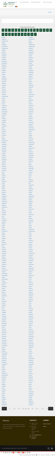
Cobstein (4, 305)
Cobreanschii (5, 279)
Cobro (3, 297)
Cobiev (3, 183)
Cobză (3, 395)
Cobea (30, 133)
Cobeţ (30, 175)
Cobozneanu (4, 273)
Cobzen (30, 382)
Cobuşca (31, 356)
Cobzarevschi (5, 375)
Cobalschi (31, 74)
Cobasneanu (4, 111)
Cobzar (30, 371)
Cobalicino (4, 55)
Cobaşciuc (31, 124)
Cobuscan (4, 330)
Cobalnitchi (31, 72)
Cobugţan (4, 312)
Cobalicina (31, 54)
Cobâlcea (31, 401)
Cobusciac (31, 334)
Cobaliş (30, 66)
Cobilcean (31, 188)
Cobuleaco (4, 316)
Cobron (3, 299)
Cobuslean (4, 342)
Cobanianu (4, 90)
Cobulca (3, 314)
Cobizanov (31, 220)
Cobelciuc (31, 140)
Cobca (3, 127)
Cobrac (30, 273)
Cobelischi (31, 157)
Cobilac (3, 185)
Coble (3, 227)
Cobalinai (4, 57)
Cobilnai (30, 205)
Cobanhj (3, 89)
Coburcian (4, 325)
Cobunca (31, 323)
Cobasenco (4, 105)
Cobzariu (4, 378)
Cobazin (3, 124)
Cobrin (30, 281)
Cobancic (4, 83)
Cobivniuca (4, 220)
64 (23, 408)
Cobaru (30, 102)
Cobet (3, 172)
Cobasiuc (4, 107)
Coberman (4, 166)
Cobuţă (3, 366)
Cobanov (31, 92)
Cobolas (30, 246)
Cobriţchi (31, 292)
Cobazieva (31, 122)
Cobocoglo (4, 244)
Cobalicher (31, 50)
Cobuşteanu (31, 364)
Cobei (3, 137)
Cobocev (31, 242)
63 (19, 408)
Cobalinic (31, 59)
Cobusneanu (4, 345)
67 (33, 408)
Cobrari (3, 277)
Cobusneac (4, 343)
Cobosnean (31, 268)
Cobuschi (4, 334)
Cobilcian (31, 190)
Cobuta (3, 347)
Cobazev (31, 120)
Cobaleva (31, 37)
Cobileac (4, 194)
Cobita (30, 216)
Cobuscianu (31, 336)
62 (14, 408)
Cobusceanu (31, 332)
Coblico (30, 234)
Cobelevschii (31, 148)
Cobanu (3, 98)
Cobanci (30, 81)
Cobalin (30, 55)
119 (47, 408)
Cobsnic (3, 303)
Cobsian (30, 301)
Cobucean (31, 308)
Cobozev (31, 271)
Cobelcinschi (4, 140)
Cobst (30, 303)
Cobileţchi (31, 201)
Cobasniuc (31, 113)
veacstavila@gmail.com (36, 434)
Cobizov (3, 223)
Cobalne (30, 68)
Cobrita (3, 288)
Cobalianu (31, 48)
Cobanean (4, 85)
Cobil (30, 183)
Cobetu (3, 174)
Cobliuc (30, 238)
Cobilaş (30, 186)
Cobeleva (4, 148)
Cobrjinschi (31, 294)
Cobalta (3, 76)
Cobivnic (30, 218)
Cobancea (4, 81)
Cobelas (3, 138)
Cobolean (31, 255)
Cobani (30, 89)
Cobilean (31, 194)
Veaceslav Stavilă (47, 423)
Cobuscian (4, 336)
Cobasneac (4, 109)
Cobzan (3, 371)
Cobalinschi (4, 63)
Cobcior (30, 131)
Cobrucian (31, 299)
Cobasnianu (4, 113)
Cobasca (31, 103)
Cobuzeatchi (4, 353)
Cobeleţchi (4, 150)
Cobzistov (4, 390)
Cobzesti (4, 384)
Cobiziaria (31, 222)
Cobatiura (4, 118)
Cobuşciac (4, 360)
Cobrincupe (4, 282)
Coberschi (4, 168)
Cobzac (30, 367)
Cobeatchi (4, 135)
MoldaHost (24, 448)
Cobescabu (31, 168)
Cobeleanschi (32, 142)
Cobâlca (3, 401)
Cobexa (30, 174)
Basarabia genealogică (35, 2)
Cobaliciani (4, 54)
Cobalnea (4, 70)
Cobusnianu (31, 345)
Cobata (3, 116)
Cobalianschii (32, 46)
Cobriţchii (4, 294)
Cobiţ (30, 223)
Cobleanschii (4, 231)
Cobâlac (3, 397)
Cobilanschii (31, 185)
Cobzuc (3, 393)
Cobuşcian (31, 360)
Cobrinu (30, 286)
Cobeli (30, 150)
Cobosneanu (4, 270)
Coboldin (4, 255)
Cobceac (4, 129)
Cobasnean (31, 109)
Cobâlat (30, 397)
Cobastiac (4, 114)
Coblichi (3, 234)
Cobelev (30, 146)
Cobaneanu (31, 85)
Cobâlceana (31, 402)
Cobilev (30, 199)
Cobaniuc (4, 92)
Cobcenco (4, 131)
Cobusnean (31, 343)
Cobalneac (31, 70)
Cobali (30, 41)
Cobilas (3, 186)
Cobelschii (31, 161)
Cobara (3, 100)
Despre (4, 2)
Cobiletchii (4, 199)
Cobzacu (4, 369)
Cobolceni (4, 249)
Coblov (3, 240)
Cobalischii (31, 65)
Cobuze (30, 351)
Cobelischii (4, 159)
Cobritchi (31, 288)
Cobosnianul (31, 270)
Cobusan (4, 329)
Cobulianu (4, 319)
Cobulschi (4, 321)
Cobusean (31, 338)
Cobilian (30, 203)
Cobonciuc (4, 264)
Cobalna (3, 68)
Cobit (3, 216)
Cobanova (4, 94)
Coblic (30, 233)
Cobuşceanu (31, 358)
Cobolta (30, 262)
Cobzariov (4, 377)
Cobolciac (31, 249)
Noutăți (4, 6)
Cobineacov (31, 209)
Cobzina (30, 388)
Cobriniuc (31, 282)
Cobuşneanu (4, 364)
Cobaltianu (4, 78)
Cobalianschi (4, 46)
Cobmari (4, 242)
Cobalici (3, 52)
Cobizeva (4, 222)
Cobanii (30, 90)
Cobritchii (4, 290)
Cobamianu (4, 79)
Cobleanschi (31, 229)
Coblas (30, 225)
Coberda (4, 164)
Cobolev (3, 257)
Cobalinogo (31, 61)
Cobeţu (3, 177)
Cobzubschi (31, 391)
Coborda (4, 266)
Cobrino (3, 284)
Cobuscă (4, 338)
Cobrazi (30, 277)
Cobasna (31, 107)
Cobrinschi (31, 284)
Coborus (4, 268)
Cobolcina (4, 253)
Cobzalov (31, 369)
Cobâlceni (31, 404)
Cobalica (4, 50)
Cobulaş (30, 312)
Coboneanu (31, 264)
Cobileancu (4, 196)
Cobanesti (31, 87)
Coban (30, 79)
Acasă (49, 12)
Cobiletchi (31, 198)
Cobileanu (4, 198)
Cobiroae (4, 212)
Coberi (30, 164)
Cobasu (30, 114)
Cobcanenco (31, 127)
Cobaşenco (4, 126)
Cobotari (4, 271)
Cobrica (3, 281)
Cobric (30, 279)
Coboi (3, 246)
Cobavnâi (4, 120)
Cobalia (3, 42)
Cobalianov (4, 44)
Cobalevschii (31, 39)
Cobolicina (4, 258)
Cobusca (31, 329)
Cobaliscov (4, 66)
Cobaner (4, 87)
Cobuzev (31, 353)
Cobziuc (30, 390)
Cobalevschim (5, 41)
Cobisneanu (31, 214)
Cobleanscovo (32, 231)
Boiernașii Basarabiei (13, 2)
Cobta (30, 305)
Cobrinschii (4, 286)
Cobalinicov (4, 61)
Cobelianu (4, 151)
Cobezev (4, 175)
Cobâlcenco (4, 404)
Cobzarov (31, 378)
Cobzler (3, 391)
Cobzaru (4, 380)
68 (37, 408)
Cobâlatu (4, 399)
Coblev (3, 233)
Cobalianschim (5, 48)
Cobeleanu (4, 144)
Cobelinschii (31, 155)
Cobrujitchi (4, 301)
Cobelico (4, 153)
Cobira (30, 210)
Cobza (3, 367)
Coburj (3, 327)
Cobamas (31, 78)
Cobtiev (3, 306)
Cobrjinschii (4, 295)
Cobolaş (3, 247)
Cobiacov (31, 179)
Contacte (11, 6)
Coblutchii (31, 240)
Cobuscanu (31, 330)
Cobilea (30, 192)
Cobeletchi (4, 146)
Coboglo (30, 244)
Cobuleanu (4, 318)
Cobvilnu (30, 366)
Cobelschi (4, 161)
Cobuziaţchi (4, 354)
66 (28, 408)
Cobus (30, 327)
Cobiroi (30, 212)
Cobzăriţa (31, 395)
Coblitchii (4, 238)
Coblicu (3, 236)
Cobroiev (31, 297)
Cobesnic (31, 170)
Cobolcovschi (32, 253)
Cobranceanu (5, 275)
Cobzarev (31, 373)
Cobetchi (31, 172)
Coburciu (31, 325)
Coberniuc (31, 166)
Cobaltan (31, 76)
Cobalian (31, 42)
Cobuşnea (4, 362)
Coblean (3, 229)
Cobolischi (4, 260)
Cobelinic (4, 155)
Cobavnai (31, 118)
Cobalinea (31, 57)
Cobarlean (31, 100)
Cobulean (31, 316)
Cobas (3, 103)
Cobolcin (30, 251)
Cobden (3, 133)
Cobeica (30, 137)
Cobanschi (31, 96)
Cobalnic (4, 72)
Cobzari (30, 375)
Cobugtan (31, 310)
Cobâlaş (30, 399)
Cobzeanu (31, 380)
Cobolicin (31, 257)
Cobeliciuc (31, 151)
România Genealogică (47, 2)
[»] (50, 408)
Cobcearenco (32, 129)
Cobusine (31, 340)
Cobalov (3, 74)
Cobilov (30, 207)
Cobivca (3, 218)
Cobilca (3, 188)
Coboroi (30, 266)
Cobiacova (4, 181)
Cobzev (30, 384)
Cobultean (31, 321)
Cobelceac (31, 138)
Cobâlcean (4, 402)
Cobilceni (4, 190)
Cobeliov (4, 157)
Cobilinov (4, 205)
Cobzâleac (31, 393)
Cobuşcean (4, 358)
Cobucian (4, 310)
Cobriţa (3, 292)
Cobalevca (4, 39)
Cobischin (4, 214)
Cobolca (30, 247)
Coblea (30, 227)
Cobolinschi (31, 258)
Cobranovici (31, 275)
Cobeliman (31, 153)
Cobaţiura (31, 126)
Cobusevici (4, 340)
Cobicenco (31, 181)
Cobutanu (31, 347)
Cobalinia (4, 59)
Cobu (3, 308)
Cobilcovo (4, 192)
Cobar (30, 98)
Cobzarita (31, 377)
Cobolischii (31, 260)
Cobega (30, 135)
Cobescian (4, 170)
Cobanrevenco (5, 96)
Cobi (30, 177)
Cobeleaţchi (31, 144)
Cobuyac (4, 349)
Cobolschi (4, 262)
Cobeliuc (30, 159)
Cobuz (30, 349)
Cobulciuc (31, 314)
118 (42, 408)
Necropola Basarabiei (24, 2)
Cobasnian (31, 111)
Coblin (30, 236)
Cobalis (30, 63)
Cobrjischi (31, 295)
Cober (30, 162)
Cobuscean (4, 332)
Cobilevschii (4, 201)
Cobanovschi (31, 94)
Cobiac (3, 179)
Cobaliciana (31, 52)
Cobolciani (4, 251)
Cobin (3, 209)
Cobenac (4, 162)
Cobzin (3, 388)
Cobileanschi (31, 196)
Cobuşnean (31, 362)
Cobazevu (4, 122)
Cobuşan (4, 356)
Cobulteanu (4, 323)
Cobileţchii (4, 203)
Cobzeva (4, 386)
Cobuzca (4, 351)
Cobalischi (4, 65)
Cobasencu (31, 105)
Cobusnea (31, 342)
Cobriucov (31, 290)
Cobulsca (31, 319)
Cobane (30, 83)
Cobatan (30, 116)
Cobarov (4, 102)
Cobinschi (4, 210)
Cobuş (30, 354)
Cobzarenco (4, 373)
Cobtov (30, 306)
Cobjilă (3, 225)
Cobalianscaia (32, 44)
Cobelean (4, 142)
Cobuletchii (31, 318)
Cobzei (3, 382)
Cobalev (3, 37)
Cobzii (30, 386)
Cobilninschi (4, 207)
